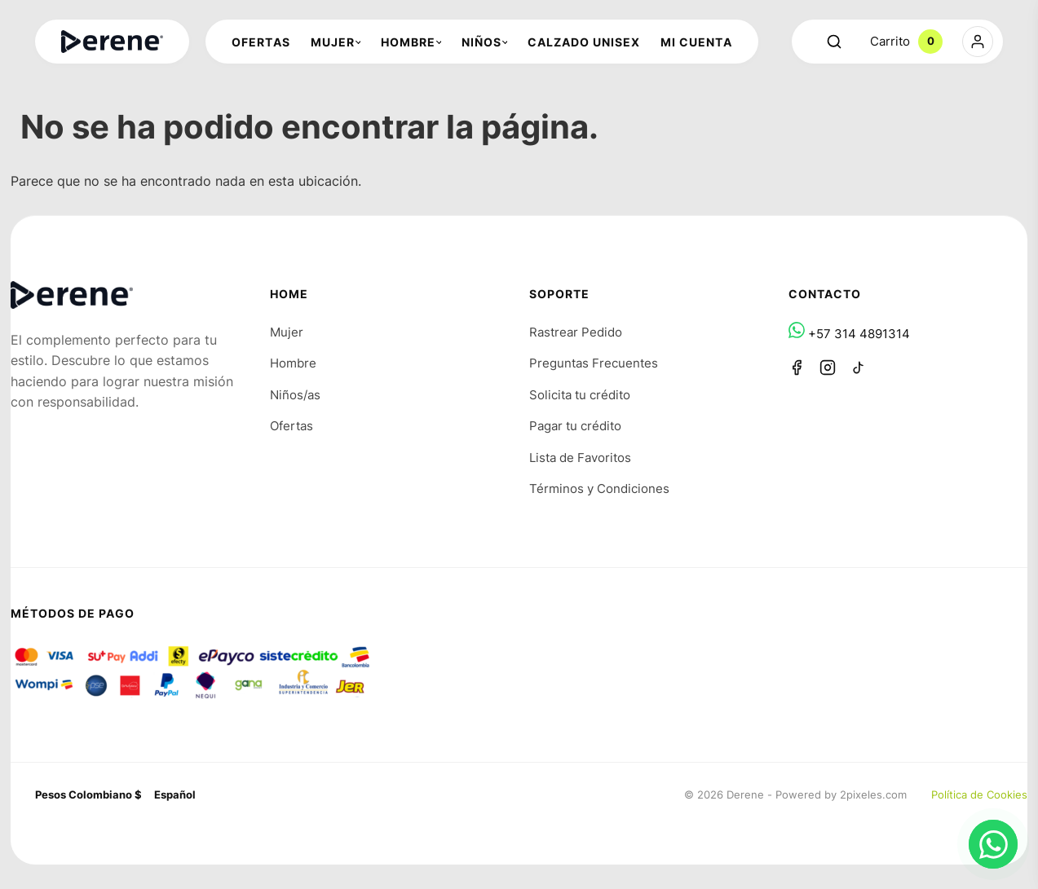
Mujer (286, 332)
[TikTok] (858, 367)
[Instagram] (827, 367)
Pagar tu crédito (575, 425)
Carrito (906, 41)
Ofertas (291, 425)
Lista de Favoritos (580, 457)
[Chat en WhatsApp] (993, 844)
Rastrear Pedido (575, 332)
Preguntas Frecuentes (593, 363)
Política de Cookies (979, 794)
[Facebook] (796, 367)
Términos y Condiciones (599, 488)
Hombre (293, 363)
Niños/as (295, 395)
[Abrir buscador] (834, 41)
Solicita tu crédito (579, 395)
